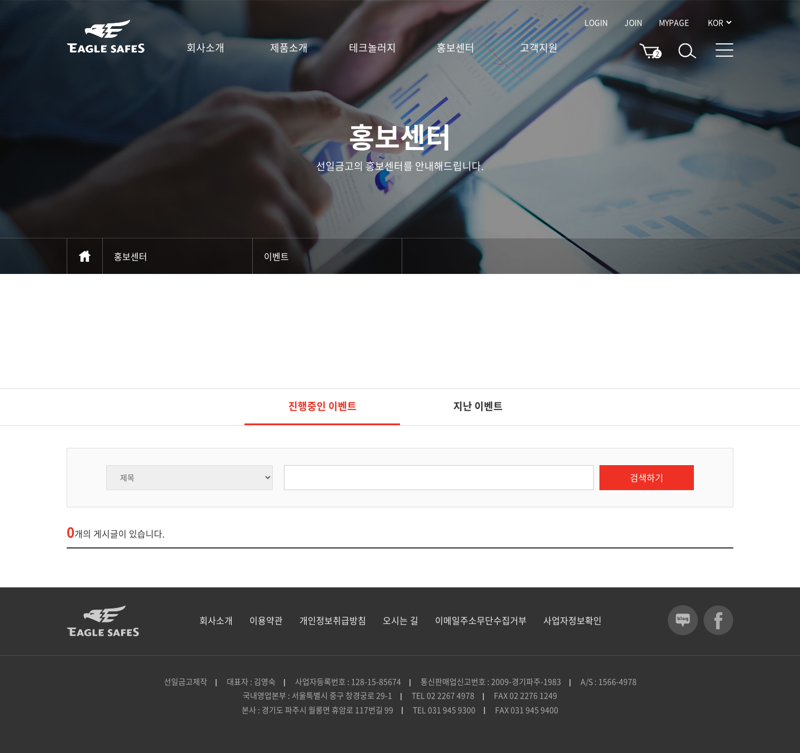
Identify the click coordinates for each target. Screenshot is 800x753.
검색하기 (646, 477)
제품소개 (289, 48)
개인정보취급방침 (332, 620)
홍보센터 (455, 48)
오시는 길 (400, 620)
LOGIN (596, 22)
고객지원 (539, 48)
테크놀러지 (372, 48)
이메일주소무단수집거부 (481, 620)
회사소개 (205, 48)
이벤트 (327, 256)
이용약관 (266, 620)
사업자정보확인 (572, 620)
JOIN (633, 22)
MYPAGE (674, 22)
